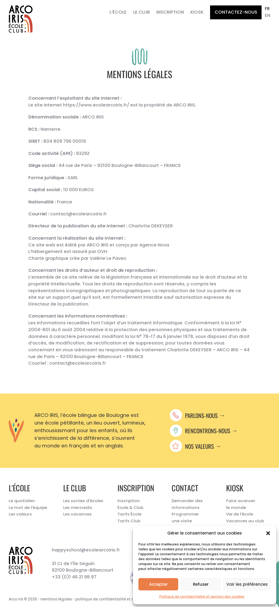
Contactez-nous (236, 12)
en (267, 15)
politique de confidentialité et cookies (110, 599)
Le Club (141, 12)
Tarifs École (129, 514)
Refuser (201, 584)
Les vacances (77, 514)
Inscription (170, 12)
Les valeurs (20, 514)
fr (267, 8)
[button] (268, 533)
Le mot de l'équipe (28, 507)
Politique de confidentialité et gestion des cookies (201, 596)
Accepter (158, 584)
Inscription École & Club (130, 504)
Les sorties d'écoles (83, 501)
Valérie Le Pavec (108, 258)
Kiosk (197, 12)
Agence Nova (154, 245)
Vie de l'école (239, 514)
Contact (185, 487)
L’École (118, 12)
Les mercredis (77, 507)
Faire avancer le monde (240, 504)
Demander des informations (187, 504)
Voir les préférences (247, 584)
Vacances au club (245, 521)
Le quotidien (22, 501)
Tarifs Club (128, 521)
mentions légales (56, 599)
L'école (19, 487)
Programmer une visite (185, 517)
